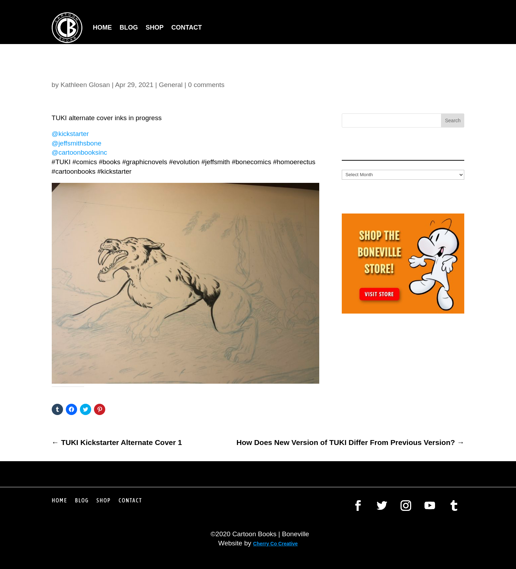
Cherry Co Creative (275, 543)
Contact (186, 27)
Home (102, 27)
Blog (129, 27)
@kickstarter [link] (70, 133)
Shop (155, 27)
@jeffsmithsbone (76, 143)
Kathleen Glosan (85, 84)
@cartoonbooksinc (79, 152)
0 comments (206, 84)
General (171, 84)
